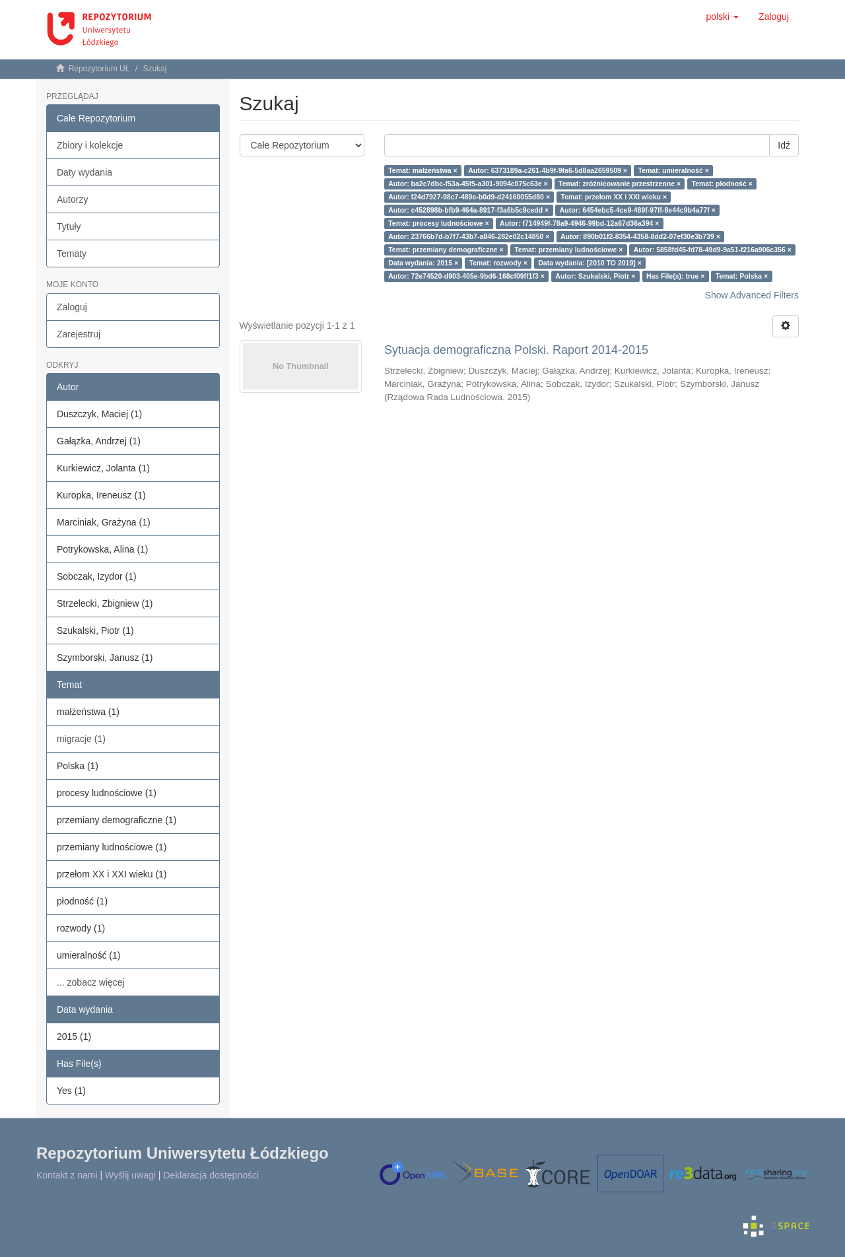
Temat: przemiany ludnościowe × (568, 250)
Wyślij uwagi (130, 1175)
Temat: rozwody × (498, 263)
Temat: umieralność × (673, 170)
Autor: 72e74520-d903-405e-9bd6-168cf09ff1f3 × (466, 276)
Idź (784, 145)
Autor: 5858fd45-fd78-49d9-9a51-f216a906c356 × (713, 250)
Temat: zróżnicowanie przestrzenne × (619, 183)
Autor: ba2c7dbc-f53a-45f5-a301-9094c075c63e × (467, 183)
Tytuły (69, 226)
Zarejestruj (78, 334)
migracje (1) (81, 738)
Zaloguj (72, 307)
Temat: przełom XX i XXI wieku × (614, 197)
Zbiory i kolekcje (90, 145)
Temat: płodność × (722, 183)
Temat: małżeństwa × (422, 170)
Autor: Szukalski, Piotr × (595, 276)
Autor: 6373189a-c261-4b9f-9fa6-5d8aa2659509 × (547, 170)
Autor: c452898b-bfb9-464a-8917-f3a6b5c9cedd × (468, 210)
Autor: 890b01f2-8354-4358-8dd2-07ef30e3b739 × (640, 236)
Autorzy (72, 199)
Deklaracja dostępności (211, 1175)
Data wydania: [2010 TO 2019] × (590, 263)
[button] (722, 16)
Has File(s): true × (675, 276)
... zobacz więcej (91, 982)
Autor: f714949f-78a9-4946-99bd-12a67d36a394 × (579, 223)
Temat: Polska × (742, 276)
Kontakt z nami (67, 1175)
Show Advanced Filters (752, 295)
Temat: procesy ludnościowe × (438, 223)
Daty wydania (84, 172)
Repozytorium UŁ (99, 68)
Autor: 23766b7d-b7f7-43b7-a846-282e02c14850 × (468, 236)
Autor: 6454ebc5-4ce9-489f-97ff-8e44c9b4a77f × (638, 210)
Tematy (71, 253)
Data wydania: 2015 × (423, 263)
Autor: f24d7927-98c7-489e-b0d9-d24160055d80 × (469, 197)
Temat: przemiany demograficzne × (446, 250)
